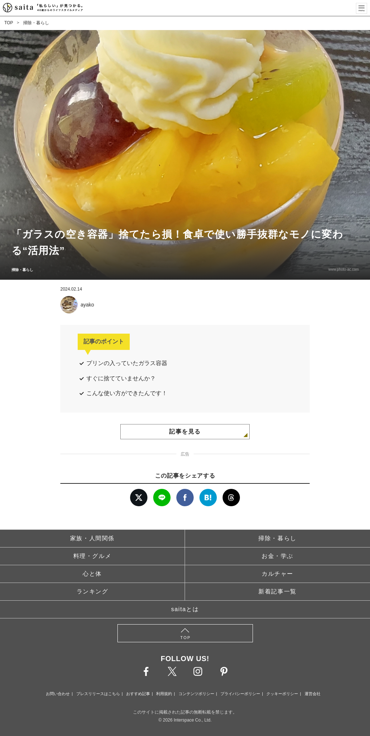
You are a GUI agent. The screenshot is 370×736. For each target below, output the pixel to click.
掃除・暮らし (36, 22)
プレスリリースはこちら (98, 693)
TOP (8, 22)
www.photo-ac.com (343, 269)
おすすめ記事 (138, 693)
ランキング (92, 591)
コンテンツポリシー (196, 693)
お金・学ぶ (277, 556)
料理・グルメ (92, 556)
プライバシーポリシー (240, 693)
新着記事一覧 (277, 591)
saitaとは (185, 609)
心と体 (92, 574)
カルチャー (277, 574)
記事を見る (185, 431)
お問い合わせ (58, 693)
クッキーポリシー (282, 693)
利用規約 (164, 693)
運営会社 (312, 693)
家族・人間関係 (92, 538)
